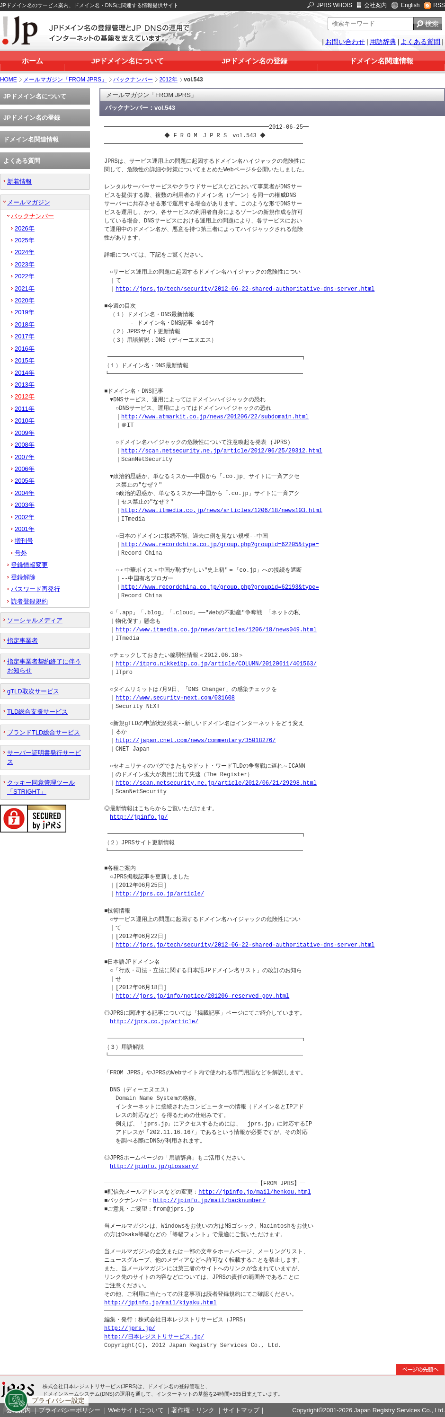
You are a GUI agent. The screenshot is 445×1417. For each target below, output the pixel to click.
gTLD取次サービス (33, 691)
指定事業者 (22, 640)
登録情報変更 (29, 564)
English (410, 5)
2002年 (25, 517)
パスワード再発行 (35, 589)
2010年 (25, 420)
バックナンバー (133, 79)
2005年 (25, 480)
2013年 (25, 384)
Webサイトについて (135, 1410)
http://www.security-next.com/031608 (175, 698)
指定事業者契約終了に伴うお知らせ (44, 666)
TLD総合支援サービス (37, 711)
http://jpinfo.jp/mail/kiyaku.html (160, 1303)
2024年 (25, 252)
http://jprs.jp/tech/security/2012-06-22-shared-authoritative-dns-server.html (245, 289)
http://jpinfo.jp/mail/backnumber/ (209, 1200)
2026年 (25, 228)
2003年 (25, 504)
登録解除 (23, 577)
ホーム (32, 61)
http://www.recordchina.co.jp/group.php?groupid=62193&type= (220, 587)
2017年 (25, 336)
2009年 (25, 432)
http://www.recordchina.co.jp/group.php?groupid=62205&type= (220, 544)
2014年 (25, 372)
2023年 (25, 264)
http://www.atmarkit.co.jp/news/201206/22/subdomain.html (215, 417)
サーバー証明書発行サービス (44, 757)
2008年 (25, 444)
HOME (8, 79)
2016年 (25, 348)
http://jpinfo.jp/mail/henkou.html (254, 1192)
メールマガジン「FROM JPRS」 (65, 79)
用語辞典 (383, 41)
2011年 (25, 408)
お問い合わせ (345, 41)
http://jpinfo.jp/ (139, 817)
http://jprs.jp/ (129, 1328)
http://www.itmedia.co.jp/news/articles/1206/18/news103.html (221, 510)
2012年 (168, 79)
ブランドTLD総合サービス (43, 732)
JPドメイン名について (127, 61)
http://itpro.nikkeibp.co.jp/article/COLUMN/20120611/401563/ (216, 664)
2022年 (25, 276)
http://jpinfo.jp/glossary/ (154, 1166)
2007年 (25, 457)
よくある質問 (420, 41)
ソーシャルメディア (34, 620)
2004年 (25, 492)
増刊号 (24, 540)
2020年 (25, 300)
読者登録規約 (29, 601)
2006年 (25, 468)
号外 (21, 553)
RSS (439, 5)
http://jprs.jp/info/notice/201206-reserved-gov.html (202, 996)
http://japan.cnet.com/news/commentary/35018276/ (196, 740)
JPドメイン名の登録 (254, 61)
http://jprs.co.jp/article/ (160, 894)
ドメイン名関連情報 (381, 61)
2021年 (25, 288)
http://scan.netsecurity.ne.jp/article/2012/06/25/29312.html (221, 451)
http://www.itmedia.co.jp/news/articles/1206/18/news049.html (216, 630)
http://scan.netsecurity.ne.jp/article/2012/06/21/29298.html (216, 783)
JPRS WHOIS (334, 5)
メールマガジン (28, 202)
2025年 (25, 240)
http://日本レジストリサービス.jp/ (154, 1337)
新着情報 (19, 181)
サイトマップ (240, 1410)
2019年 (25, 312)
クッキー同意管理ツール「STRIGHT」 (41, 787)
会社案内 (375, 5)
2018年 (25, 324)
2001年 (25, 528)
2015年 (25, 360)
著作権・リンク (192, 1410)
